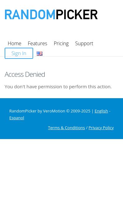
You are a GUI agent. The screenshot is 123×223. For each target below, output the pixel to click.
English (101, 83)
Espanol (16, 90)
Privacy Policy (101, 100)
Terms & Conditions (66, 100)
